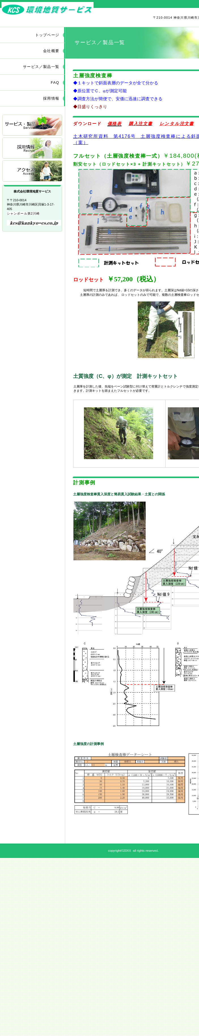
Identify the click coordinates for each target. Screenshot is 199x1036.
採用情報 (32, 148)
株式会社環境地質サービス (67, 9)
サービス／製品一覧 (32, 125)
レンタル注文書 (177, 123)
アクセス (32, 171)
